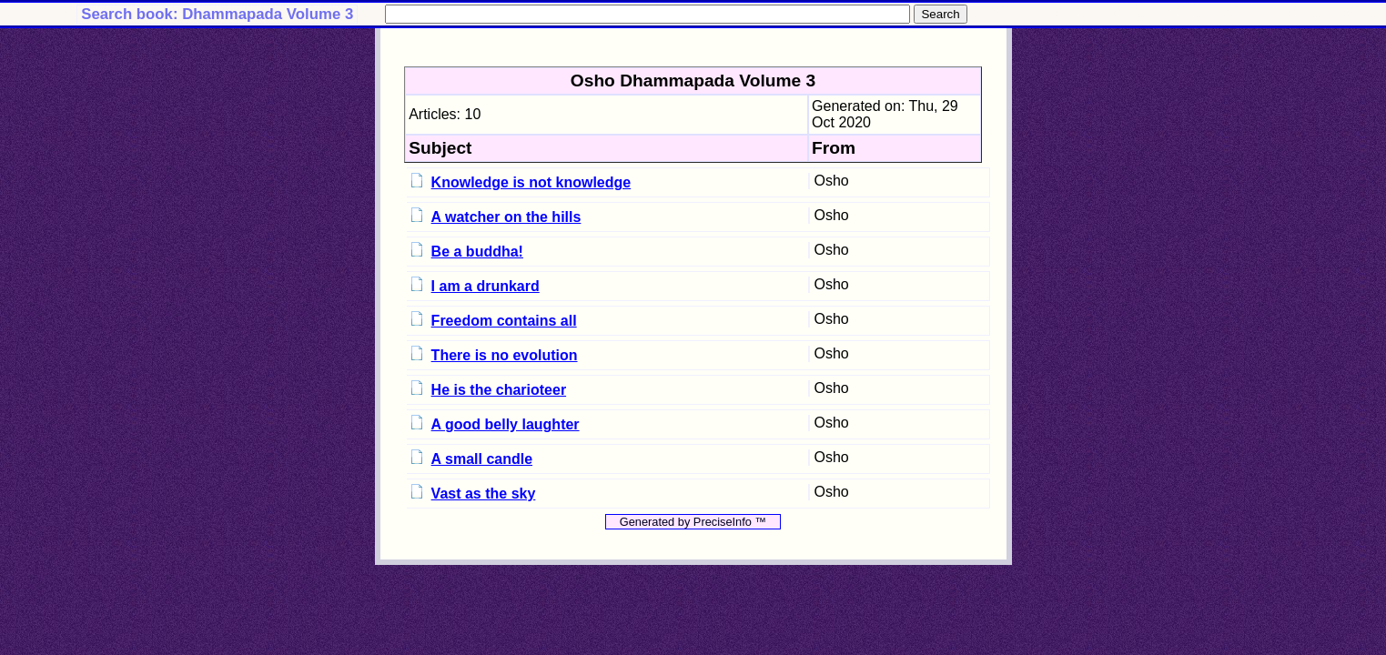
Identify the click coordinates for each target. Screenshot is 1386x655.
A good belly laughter (505, 424)
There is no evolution (504, 355)
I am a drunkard (485, 286)
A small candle (481, 459)
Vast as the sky (483, 493)
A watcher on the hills (506, 217)
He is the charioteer (499, 390)
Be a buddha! (477, 251)
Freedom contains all (504, 320)
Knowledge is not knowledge (531, 182)
